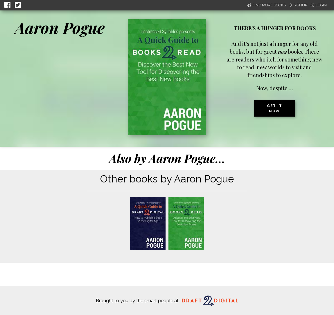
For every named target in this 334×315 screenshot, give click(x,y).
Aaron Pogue (60, 27)
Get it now (274, 108)
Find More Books (266, 5)
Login (318, 5)
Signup (298, 5)
